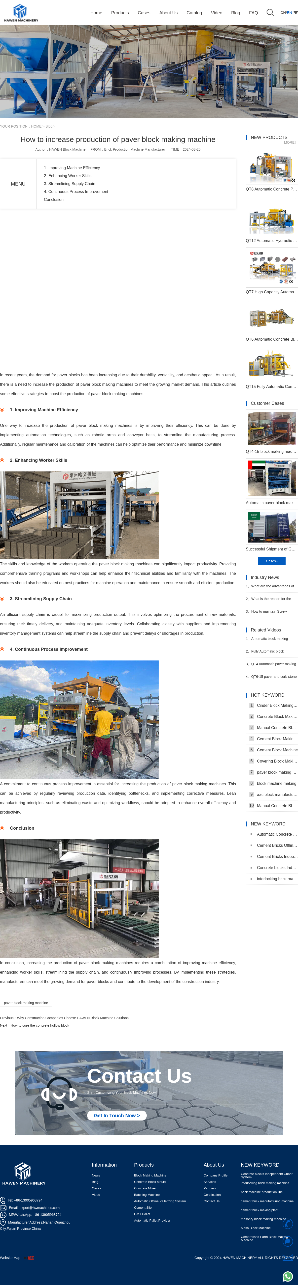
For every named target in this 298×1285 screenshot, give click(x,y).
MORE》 (291, 142)
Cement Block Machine (273, 749)
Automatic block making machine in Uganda (267, 641)
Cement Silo (143, 1207)
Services (210, 1182)
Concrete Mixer (145, 1188)
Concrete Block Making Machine (273, 716)
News (96, 1175)
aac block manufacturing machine (273, 794)
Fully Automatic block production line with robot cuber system (270, 653)
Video (96, 1195)
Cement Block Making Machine (273, 738)
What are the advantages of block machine (270, 588)
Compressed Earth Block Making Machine (264, 1238)
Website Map (10, 1258)
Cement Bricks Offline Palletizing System (274, 845)
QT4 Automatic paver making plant (271, 666)
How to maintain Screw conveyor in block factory (266, 613)
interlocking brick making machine (274, 879)
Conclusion (54, 199)
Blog (48, 126)
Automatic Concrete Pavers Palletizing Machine (274, 834)
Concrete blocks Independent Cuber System (274, 868)
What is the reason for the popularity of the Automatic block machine (271, 601)
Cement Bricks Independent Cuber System (274, 856)
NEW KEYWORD (260, 1165)
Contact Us (212, 1201)
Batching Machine (147, 1195)
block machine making (272, 783)
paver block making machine (26, 1003)
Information (104, 1165)
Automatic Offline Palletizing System (160, 1201)
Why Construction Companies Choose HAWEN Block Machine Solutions (72, 1018)
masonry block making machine (263, 1219)
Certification (212, 1195)
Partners (210, 1188)
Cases (96, 1188)
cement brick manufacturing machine (267, 1201)
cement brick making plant (259, 1210)
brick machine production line (262, 1192)
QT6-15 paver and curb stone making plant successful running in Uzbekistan (271, 679)
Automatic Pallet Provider (152, 1220)
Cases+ (272, 561)
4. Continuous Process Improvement (76, 192)
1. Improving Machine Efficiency (72, 168)
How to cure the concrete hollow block (40, 1025)
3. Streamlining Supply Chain (69, 184)
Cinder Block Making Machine (273, 705)
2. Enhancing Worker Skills (67, 176)
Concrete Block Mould (150, 1182)
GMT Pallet (142, 1214)
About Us (214, 1165)
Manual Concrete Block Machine (273, 805)
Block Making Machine (150, 1175)
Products (144, 1165)
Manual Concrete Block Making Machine (273, 727)
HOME (36, 126)
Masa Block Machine (256, 1228)
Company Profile (215, 1175)
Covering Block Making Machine (273, 761)
